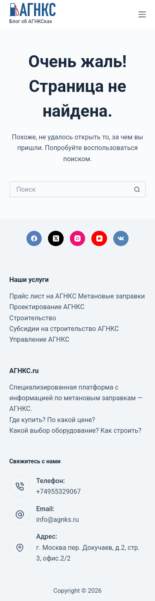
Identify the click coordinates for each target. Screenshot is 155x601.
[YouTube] (99, 239)
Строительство (33, 318)
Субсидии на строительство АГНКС (64, 329)
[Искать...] (69, 189)
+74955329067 (58, 491)
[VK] (121, 239)
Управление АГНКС (39, 339)
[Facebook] (34, 239)
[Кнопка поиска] (137, 189)
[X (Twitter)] (56, 239)
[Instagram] (78, 239)
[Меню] (142, 14)
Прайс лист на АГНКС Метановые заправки (77, 296)
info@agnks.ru (57, 520)
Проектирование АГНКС (47, 307)
